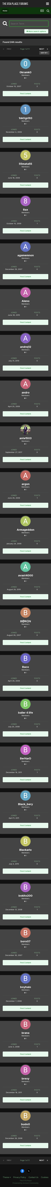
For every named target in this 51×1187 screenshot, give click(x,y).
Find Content (25, 93)
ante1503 (25, 438)
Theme (7, 1177)
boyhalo (25, 987)
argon (26, 484)
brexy (25, 1078)
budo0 (25, 1124)
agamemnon (25, 255)
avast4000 (25, 575)
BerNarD (25, 758)
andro (26, 392)
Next (41, 49)
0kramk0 (25, 72)
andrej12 (25, 346)
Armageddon (25, 529)
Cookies (44, 1177)
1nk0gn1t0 (25, 118)
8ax (25, 209)
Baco (25, 667)
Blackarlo (25, 849)
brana (25, 1032)
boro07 (25, 941)
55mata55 (25, 163)
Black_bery (25, 804)
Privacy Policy (19, 1177)
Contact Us (33, 1177)
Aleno (26, 301)
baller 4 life (25, 712)
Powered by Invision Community (25, 1183)
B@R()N (25, 621)
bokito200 (25, 895)
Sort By (44, 53)
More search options (36, 31)
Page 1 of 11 (25, 49)
